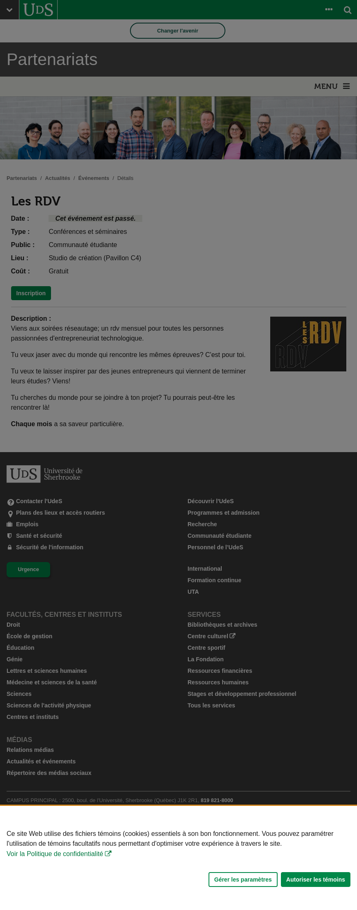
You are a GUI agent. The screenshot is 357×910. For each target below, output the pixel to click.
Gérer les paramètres (243, 879)
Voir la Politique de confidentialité (55, 853)
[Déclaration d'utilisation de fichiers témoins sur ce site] (178, 858)
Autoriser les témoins (315, 879)
